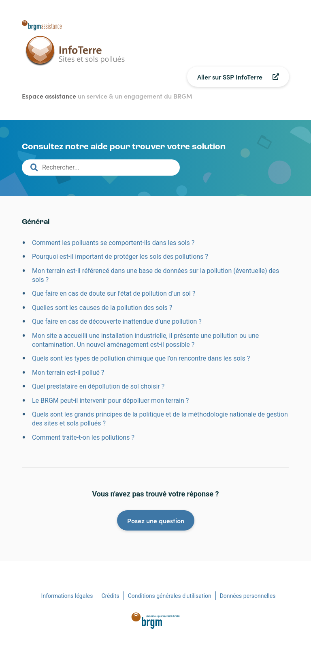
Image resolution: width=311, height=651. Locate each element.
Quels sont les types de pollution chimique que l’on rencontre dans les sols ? (141, 358)
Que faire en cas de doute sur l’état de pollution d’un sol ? (114, 293)
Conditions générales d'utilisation (169, 596)
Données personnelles (248, 596)
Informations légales (67, 596)
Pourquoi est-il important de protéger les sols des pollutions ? (120, 256)
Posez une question (155, 520)
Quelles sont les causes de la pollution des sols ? (102, 308)
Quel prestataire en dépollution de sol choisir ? (98, 386)
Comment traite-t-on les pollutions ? (83, 437)
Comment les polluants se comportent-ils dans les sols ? (113, 243)
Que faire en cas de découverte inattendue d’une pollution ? (117, 321)
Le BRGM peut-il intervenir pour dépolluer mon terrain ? (110, 400)
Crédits (110, 596)
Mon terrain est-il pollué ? (68, 372)
